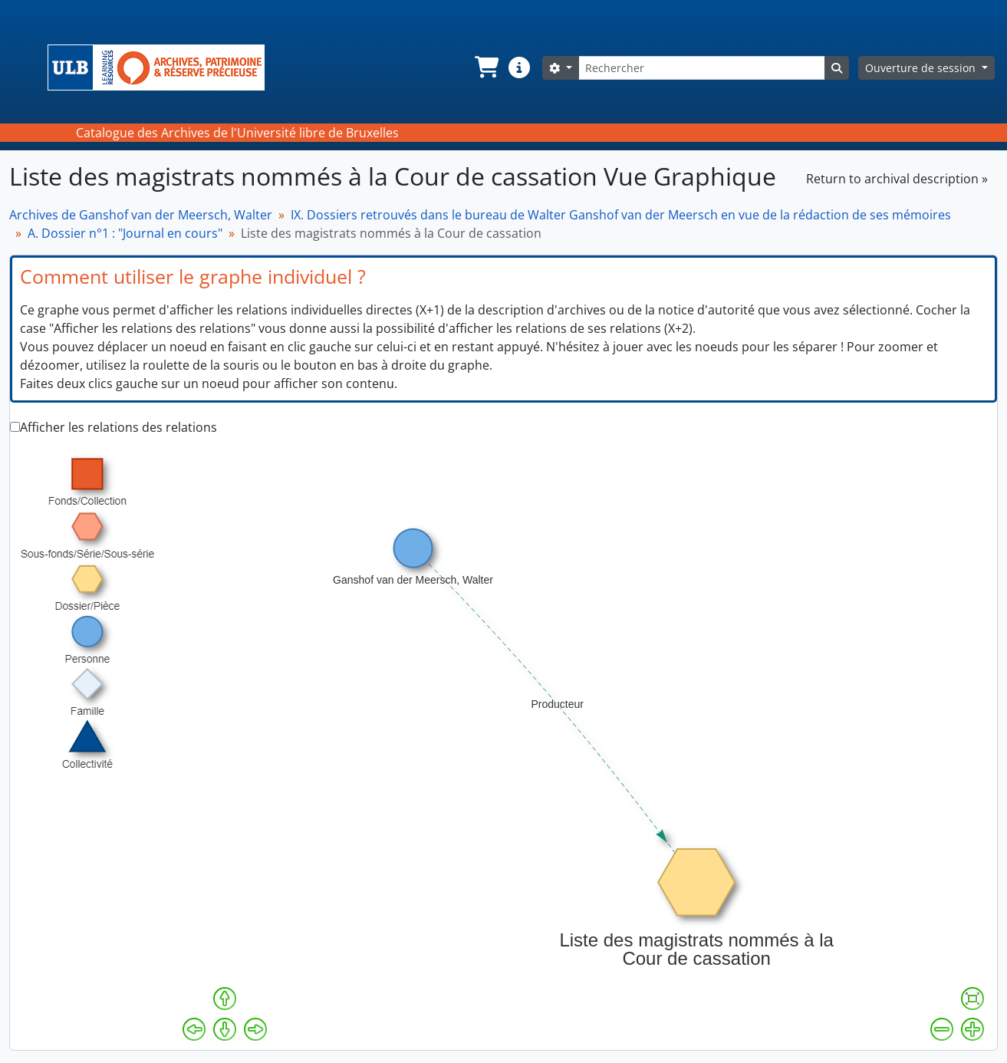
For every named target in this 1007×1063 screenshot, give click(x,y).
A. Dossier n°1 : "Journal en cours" (125, 233)
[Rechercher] (701, 68)
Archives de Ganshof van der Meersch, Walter (140, 214)
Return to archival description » (897, 178)
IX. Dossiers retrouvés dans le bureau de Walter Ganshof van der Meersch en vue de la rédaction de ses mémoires (621, 214)
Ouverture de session (922, 68)
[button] (485, 67)
